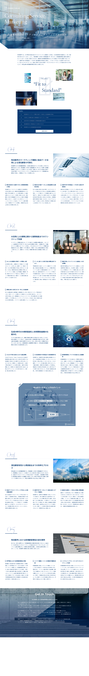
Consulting (38, 2)
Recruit (70, 2)
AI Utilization (47, 2)
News (64, 2)
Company (57, 2)
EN (86, 2)
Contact (78, 2)
